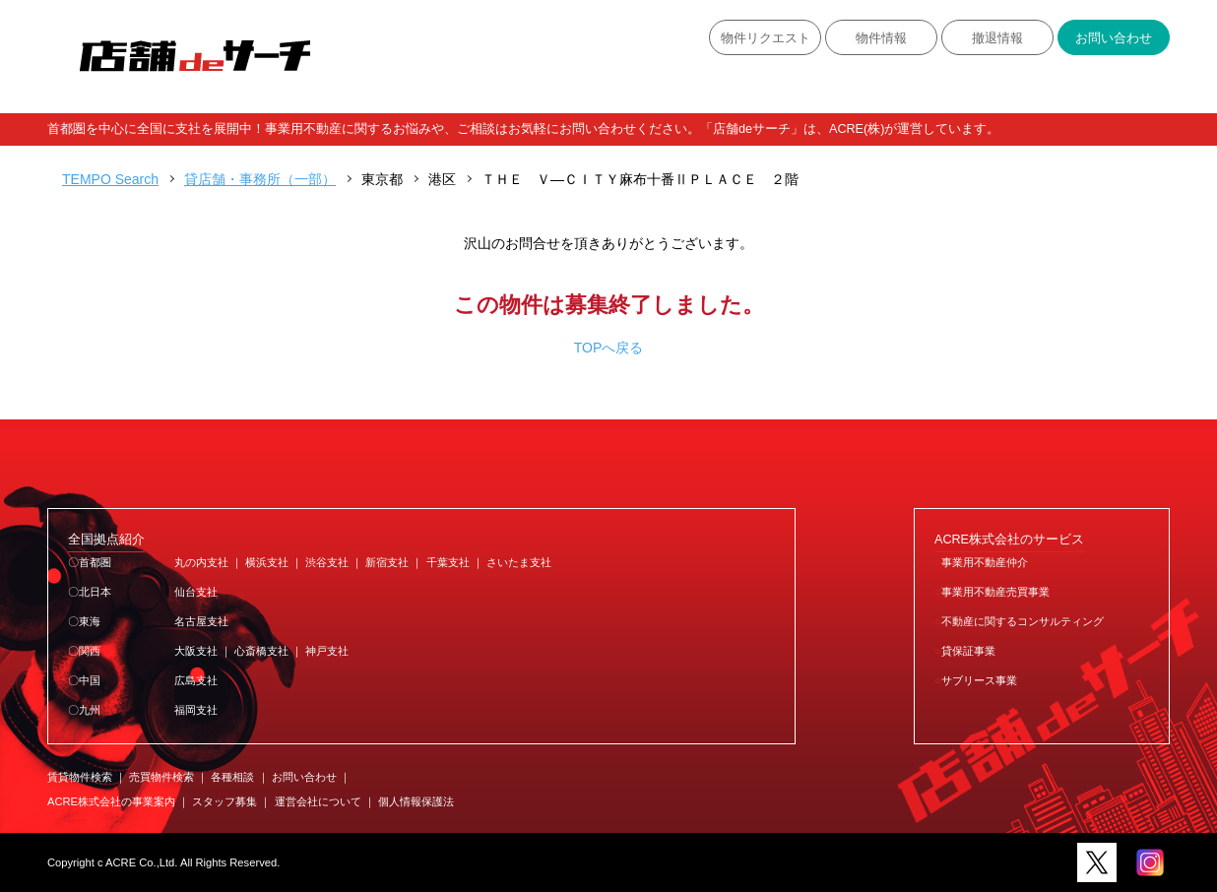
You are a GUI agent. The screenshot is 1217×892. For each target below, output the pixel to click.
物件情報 (881, 38)
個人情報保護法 (416, 801)
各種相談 (232, 777)
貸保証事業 (968, 651)
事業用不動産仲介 (984, 562)
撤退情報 (997, 38)
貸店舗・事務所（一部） (260, 179)
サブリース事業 (979, 680)
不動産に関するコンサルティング (1022, 621)
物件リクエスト (765, 38)
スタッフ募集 (224, 801)
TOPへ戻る (609, 347)
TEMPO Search (110, 179)
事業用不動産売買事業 (995, 592)
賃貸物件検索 (79, 777)
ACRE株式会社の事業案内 (111, 801)
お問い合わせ (1113, 38)
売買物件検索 (161, 777)
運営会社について (318, 801)
